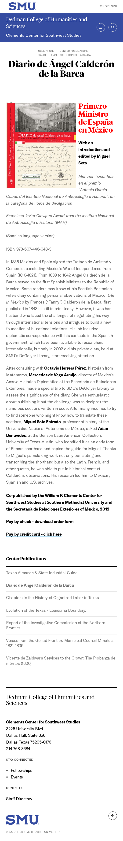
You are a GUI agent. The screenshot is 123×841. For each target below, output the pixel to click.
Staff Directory (19, 798)
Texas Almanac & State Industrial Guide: (42, 572)
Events (17, 777)
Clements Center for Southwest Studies (44, 35)
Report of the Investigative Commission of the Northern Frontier (55, 625)
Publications (45, 50)
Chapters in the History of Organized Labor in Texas (52, 597)
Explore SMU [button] (107, 6)
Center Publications (74, 50)
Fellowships (21, 770)
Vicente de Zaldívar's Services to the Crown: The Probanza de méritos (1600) (60, 660)
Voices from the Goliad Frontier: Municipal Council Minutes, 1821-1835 (60, 643)
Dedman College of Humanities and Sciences (46, 23)
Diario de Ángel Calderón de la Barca (40, 585)
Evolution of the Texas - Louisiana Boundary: (46, 610)
